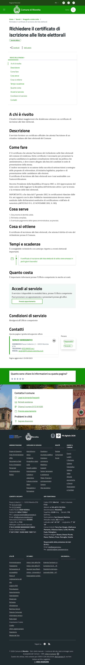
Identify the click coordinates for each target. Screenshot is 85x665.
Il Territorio (70, 460)
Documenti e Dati (15, 461)
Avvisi (57, 458)
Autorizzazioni (31, 471)
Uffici (11, 458)
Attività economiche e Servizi (71, 480)
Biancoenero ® (60, 656)
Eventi (69, 453)
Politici (11, 474)
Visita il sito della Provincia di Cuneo (39, 565)
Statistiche (13, 632)
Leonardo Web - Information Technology (57, 572)
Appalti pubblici (32, 468)
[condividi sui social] (14, 47)
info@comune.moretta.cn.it (23, 517)
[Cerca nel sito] (73, 9)
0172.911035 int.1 (28, 348)
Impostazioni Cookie (16, 622)
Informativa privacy (15, 615)
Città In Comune (50, 654)
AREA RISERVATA (41, 662)
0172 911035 (17, 504)
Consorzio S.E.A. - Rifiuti (51, 565)
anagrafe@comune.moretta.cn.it (31, 351)
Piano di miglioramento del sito (15, 579)
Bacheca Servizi (14, 609)
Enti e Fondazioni (15, 464)
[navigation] (4, 9)
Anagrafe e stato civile (31, 19)
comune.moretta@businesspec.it (25, 514)
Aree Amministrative (16, 454)
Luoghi (69, 457)
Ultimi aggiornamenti (16, 628)
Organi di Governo (15, 451)
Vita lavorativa (45, 488)
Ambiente (30, 458)
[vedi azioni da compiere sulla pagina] (26, 47)
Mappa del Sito (14, 635)
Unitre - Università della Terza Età (38, 572)
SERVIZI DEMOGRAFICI (22, 340)
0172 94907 (16, 507)
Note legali (13, 619)
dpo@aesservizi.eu (54, 547)
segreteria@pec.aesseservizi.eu (57, 549)
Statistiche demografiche (51, 569)
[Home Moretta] (28, 9)
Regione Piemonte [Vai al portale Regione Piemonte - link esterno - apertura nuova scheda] (14, 3)
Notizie (57, 451)
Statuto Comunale (15, 612)
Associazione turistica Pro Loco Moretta (40, 575)
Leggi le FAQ (13, 585)
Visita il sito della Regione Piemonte (39, 562)
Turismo (43, 484)
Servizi (18, 19)
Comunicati (59, 454)
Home (11, 19)
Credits (11, 625)
